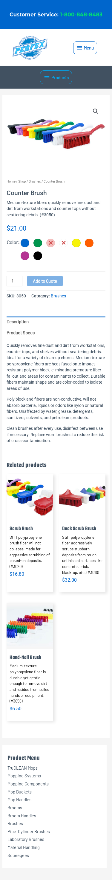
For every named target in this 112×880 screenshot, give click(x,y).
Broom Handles (21, 815)
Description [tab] (18, 321)
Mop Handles (19, 799)
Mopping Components (28, 783)
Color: (13, 242)
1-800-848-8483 (81, 14)
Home (11, 181)
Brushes (15, 823)
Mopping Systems (24, 775)
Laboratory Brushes (25, 839)
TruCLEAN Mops (22, 768)
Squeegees (18, 855)
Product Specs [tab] (21, 332)
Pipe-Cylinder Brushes (28, 831)
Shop (22, 181)
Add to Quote (45, 281)
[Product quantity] (14, 281)
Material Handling (23, 847)
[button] (95, 111)
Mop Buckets (19, 791)
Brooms (14, 807)
